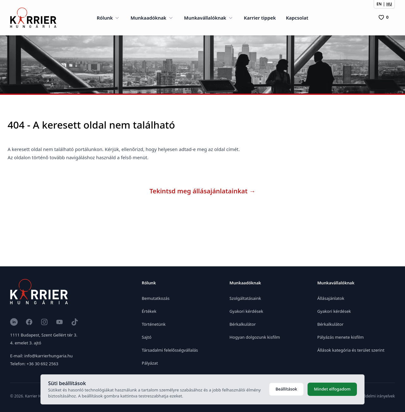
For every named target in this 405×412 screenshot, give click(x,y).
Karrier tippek (260, 18)
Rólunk (109, 18)
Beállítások (286, 389)
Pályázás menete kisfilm (340, 337)
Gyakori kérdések (246, 311)
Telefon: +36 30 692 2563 (34, 364)
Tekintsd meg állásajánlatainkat (203, 191)
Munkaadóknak (152, 18)
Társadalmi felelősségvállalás (170, 350)
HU (389, 4)
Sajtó (147, 337)
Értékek (149, 311)
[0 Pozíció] (383, 17)
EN (379, 4)
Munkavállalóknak (209, 18)
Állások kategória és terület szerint (350, 350)
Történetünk (153, 324)
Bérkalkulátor (242, 324)
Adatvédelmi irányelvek (374, 396)
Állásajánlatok (330, 298)
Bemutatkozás (156, 298)
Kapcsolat (297, 18)
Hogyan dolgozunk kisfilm (254, 337)
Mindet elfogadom (332, 389)
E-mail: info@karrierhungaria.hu (41, 356)
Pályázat (150, 363)
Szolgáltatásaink (245, 298)
